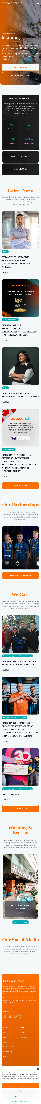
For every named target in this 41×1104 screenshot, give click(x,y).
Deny (20, 1091)
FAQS (22, 1032)
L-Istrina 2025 (10, 794)
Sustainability (7, 1052)
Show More (20, 913)
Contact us (23, 1037)
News (5, 1037)
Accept (20, 1086)
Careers (5, 1042)
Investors (6, 1056)
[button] (38, 1069)
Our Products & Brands (11, 1047)
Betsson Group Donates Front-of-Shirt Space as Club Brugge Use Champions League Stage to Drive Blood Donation (20, 729)
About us (6, 1032)
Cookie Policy (15, 1101)
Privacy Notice (24, 1101)
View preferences (20, 1097)
